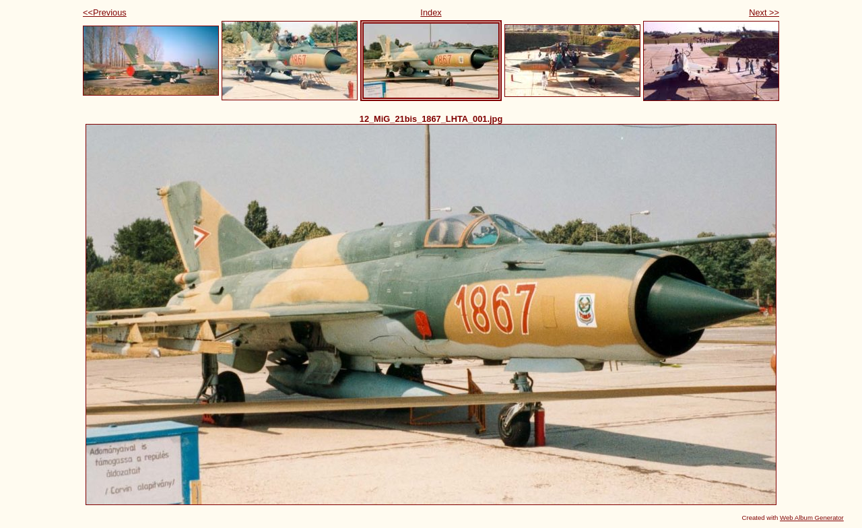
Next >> (764, 12)
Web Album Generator (812, 517)
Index (430, 12)
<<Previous (105, 12)
